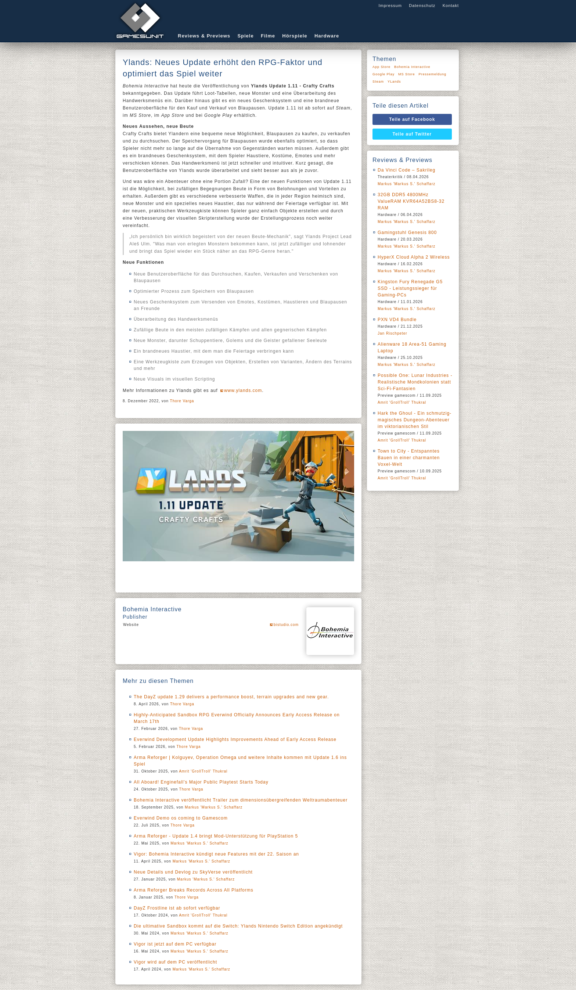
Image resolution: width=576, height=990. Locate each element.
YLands (394, 81)
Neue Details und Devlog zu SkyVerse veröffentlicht (193, 872)
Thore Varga (182, 401)
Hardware (326, 36)
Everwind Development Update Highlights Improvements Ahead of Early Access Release (235, 739)
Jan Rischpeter (392, 333)
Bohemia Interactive (412, 67)
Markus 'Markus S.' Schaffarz (213, 807)
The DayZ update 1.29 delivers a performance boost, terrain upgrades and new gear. (231, 696)
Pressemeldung (433, 74)
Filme (268, 36)
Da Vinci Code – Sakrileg (406, 170)
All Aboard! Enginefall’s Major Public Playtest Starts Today (201, 782)
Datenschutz (422, 5)
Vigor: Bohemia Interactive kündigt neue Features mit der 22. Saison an (216, 854)
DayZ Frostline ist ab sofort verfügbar (177, 908)
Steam (378, 81)
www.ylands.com (243, 390)
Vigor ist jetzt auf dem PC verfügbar (175, 944)
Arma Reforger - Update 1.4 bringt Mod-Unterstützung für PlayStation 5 (216, 836)
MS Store (406, 74)
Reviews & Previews (204, 36)
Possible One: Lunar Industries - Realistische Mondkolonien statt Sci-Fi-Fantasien (415, 382)
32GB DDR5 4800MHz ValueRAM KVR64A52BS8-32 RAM (411, 201)
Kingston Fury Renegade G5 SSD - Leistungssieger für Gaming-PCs (410, 288)
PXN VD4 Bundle (397, 319)
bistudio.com (286, 625)
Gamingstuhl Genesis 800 (407, 232)
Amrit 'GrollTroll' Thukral (203, 771)
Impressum (390, 5)
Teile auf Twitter (412, 134)
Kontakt (451, 5)
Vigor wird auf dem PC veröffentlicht (175, 962)
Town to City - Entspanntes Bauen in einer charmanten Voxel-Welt (409, 458)
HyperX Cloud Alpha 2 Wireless (414, 257)
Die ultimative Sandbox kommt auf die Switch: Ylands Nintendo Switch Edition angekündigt (238, 926)
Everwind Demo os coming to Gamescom (181, 818)
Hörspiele (294, 36)
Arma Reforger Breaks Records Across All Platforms (193, 890)
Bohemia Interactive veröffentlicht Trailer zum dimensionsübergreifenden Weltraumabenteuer (241, 800)
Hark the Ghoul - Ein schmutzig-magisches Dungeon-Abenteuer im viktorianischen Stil (414, 420)
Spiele (245, 36)
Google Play (383, 74)
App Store (381, 67)
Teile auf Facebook (412, 119)
